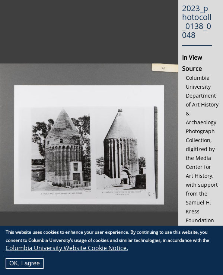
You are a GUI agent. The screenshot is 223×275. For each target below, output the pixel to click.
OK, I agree (24, 264)
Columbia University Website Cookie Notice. (67, 248)
